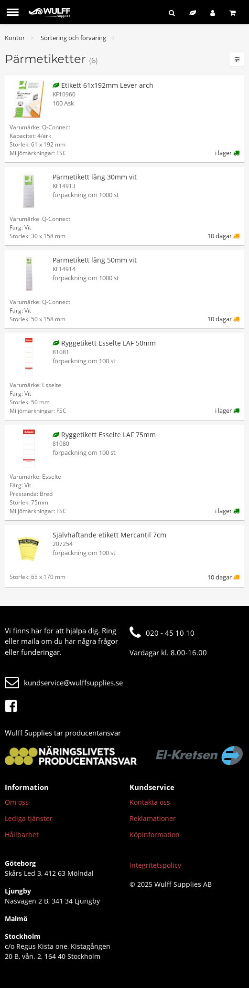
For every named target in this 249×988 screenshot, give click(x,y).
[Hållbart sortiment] (192, 12)
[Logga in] (212, 12)
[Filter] (237, 59)
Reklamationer (153, 818)
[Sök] (172, 12)
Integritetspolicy (155, 865)
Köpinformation (155, 834)
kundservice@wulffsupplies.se (64, 682)
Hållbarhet (22, 834)
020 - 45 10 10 (162, 633)
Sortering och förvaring (73, 37)
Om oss (17, 802)
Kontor (15, 37)
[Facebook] (13, 706)
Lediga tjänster (29, 818)
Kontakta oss (150, 802)
